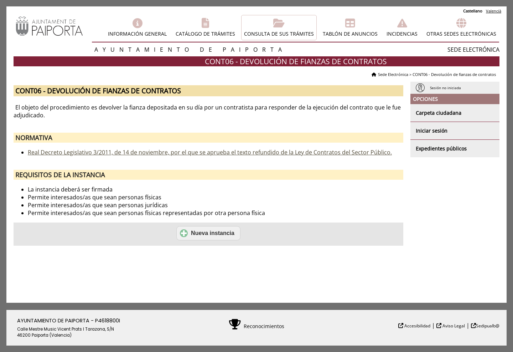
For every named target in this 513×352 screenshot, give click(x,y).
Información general (137, 33)
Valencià (493, 11)
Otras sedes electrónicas (461, 33)
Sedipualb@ (487, 326)
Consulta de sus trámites (279, 33)
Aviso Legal (453, 326)
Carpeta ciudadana (438, 112)
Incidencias (402, 33)
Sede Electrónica (393, 74)
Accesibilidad (416, 326)
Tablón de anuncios (350, 33)
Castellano (472, 11)
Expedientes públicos (441, 148)
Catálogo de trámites (205, 33)
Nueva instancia (207, 233)
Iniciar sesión (431, 130)
